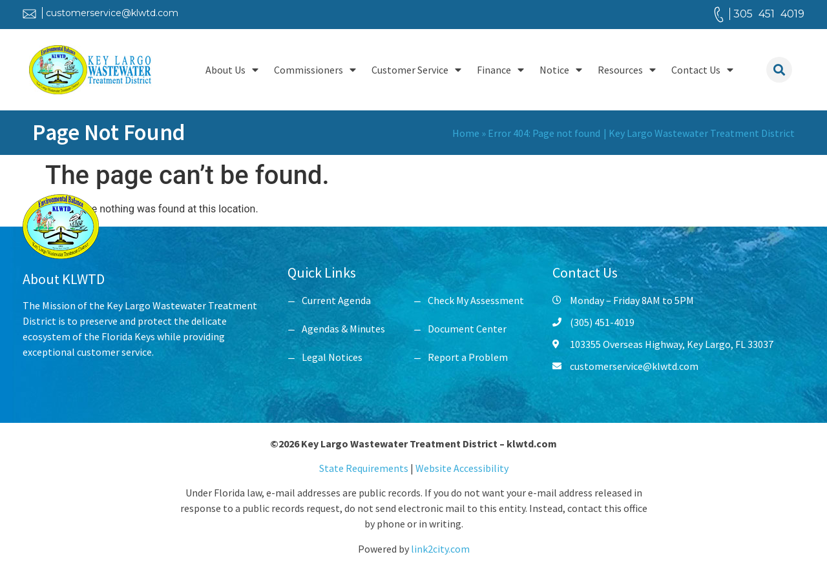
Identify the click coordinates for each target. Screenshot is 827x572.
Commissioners (315, 69)
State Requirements (364, 468)
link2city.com (440, 548)
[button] (779, 70)
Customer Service (416, 69)
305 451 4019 (768, 14)
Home (465, 133)
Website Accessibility (461, 468)
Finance (500, 69)
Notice (560, 69)
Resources (627, 69)
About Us (231, 69)
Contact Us (702, 69)
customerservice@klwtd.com (112, 13)
